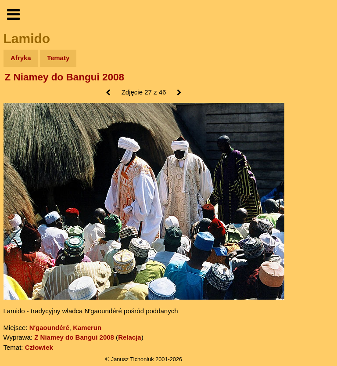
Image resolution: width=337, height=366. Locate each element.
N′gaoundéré (49, 327)
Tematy (58, 58)
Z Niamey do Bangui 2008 (65, 77)
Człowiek (39, 347)
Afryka (21, 58)
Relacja (129, 337)
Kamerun (87, 327)
